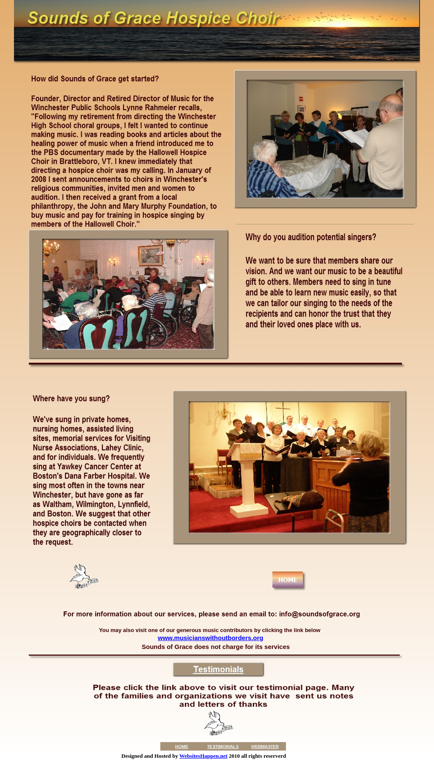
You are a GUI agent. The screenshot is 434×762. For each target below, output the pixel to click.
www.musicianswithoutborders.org (210, 637)
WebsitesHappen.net (203, 756)
